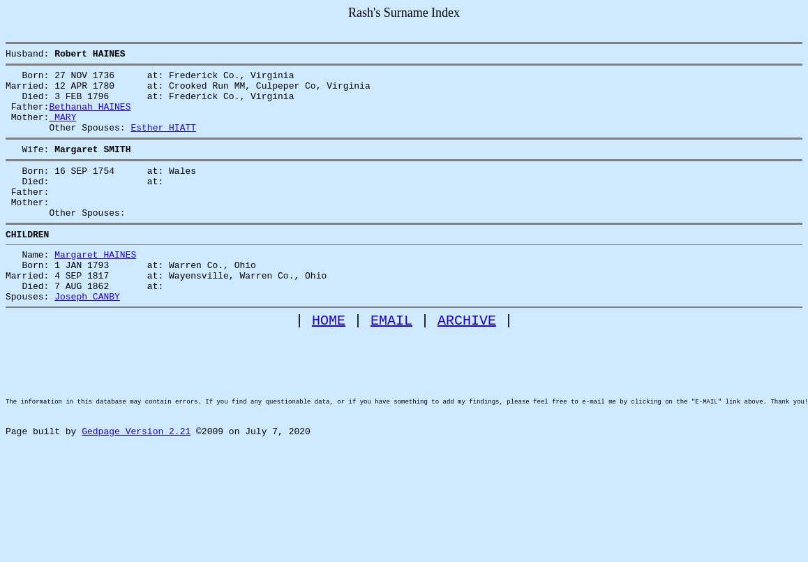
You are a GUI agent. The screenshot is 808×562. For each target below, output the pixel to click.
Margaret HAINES (95, 285)
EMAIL (391, 362)
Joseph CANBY (87, 336)
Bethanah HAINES (89, 116)
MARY (62, 129)
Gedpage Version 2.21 (136, 496)
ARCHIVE (466, 362)
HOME (328, 362)
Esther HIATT (163, 141)
